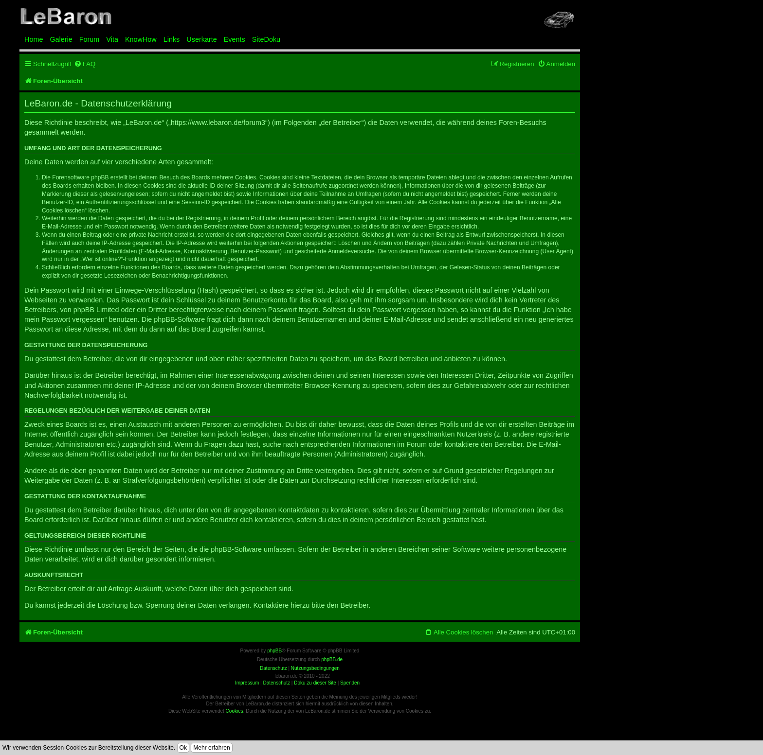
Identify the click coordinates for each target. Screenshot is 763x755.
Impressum (247, 682)
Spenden (350, 682)
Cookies (234, 711)
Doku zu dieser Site (315, 682)
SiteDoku (266, 39)
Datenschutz (276, 682)
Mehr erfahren (211, 747)
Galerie (61, 39)
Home (33, 39)
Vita (112, 39)
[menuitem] (84, 64)
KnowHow (141, 39)
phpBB (274, 650)
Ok (183, 747)
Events (234, 39)
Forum (89, 39)
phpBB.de (332, 659)
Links (172, 39)
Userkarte (201, 39)
